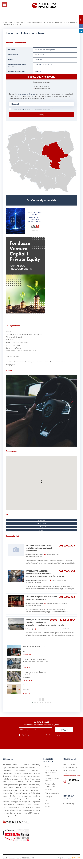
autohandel (41, 519)
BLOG (81, 19)
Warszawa (38, 60)
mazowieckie (39, 55)
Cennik (47, 765)
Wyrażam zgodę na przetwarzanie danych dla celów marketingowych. (30, 109)
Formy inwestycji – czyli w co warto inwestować (51, 770)
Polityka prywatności (52, 791)
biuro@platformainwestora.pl (73, 773)
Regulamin (48, 788)
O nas (47, 801)
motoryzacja (42, 522)
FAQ (46, 798)
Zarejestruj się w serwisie (41, 199)
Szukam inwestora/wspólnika (45, 50)
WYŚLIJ (64, 727)
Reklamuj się (69, 801)
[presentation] (35, 739)
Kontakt (47, 805)
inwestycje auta (42, 525)
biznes (41, 528)
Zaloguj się (48, 794)
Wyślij (41, 114)
